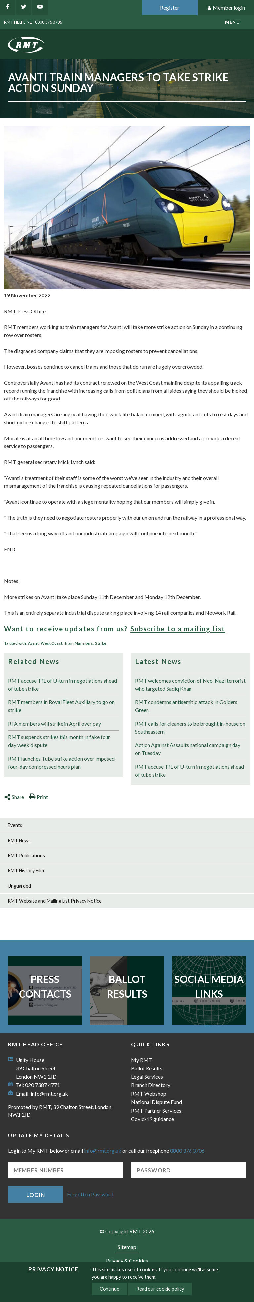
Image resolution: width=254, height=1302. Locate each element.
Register (169, 7)
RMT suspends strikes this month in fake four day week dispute (59, 741)
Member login (226, 7)
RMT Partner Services (156, 1110)
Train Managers (78, 643)
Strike (100, 643)
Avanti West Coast (45, 643)
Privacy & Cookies (127, 1260)
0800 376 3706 (187, 1150)
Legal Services (147, 1076)
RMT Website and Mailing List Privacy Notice (55, 900)
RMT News (19, 840)
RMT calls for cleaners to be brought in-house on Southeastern (190, 727)
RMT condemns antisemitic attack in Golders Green (186, 706)
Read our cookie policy (160, 1289)
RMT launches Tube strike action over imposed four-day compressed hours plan (61, 762)
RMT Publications (26, 855)
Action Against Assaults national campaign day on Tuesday (187, 749)
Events (15, 825)
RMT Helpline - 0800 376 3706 (33, 22)
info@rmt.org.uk (49, 1093)
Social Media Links (209, 986)
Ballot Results (127, 986)
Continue (109, 1289)
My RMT (141, 1060)
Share (14, 797)
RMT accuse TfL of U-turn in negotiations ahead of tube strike (62, 684)
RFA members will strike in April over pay (54, 723)
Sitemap (127, 1247)
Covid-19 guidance (152, 1119)
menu (232, 22)
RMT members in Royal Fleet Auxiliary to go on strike (61, 706)
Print (38, 797)
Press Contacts (45, 986)
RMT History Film (26, 870)
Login (35, 1194)
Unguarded (19, 886)
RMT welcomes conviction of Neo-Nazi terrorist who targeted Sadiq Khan (190, 684)
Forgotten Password (90, 1194)
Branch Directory (150, 1085)
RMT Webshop (148, 1093)
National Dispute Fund (156, 1102)
